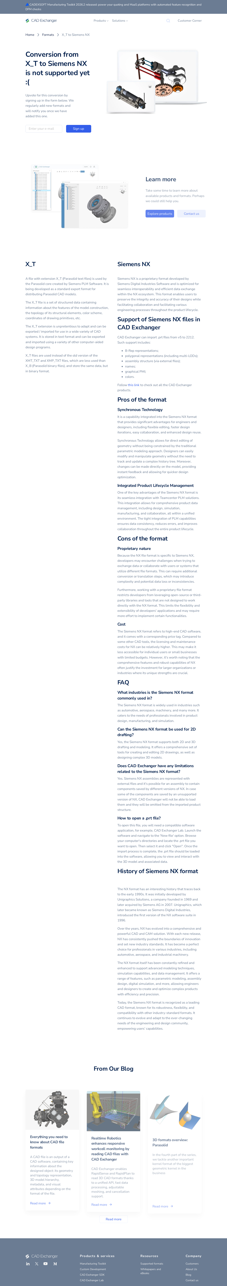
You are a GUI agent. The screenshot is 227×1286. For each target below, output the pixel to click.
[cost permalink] (127, 624)
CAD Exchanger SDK (92, 1275)
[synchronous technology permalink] (165, 410)
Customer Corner (190, 21)
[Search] (168, 20)
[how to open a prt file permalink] (163, 818)
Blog (188, 1275)
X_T (30, 264)
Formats (48, 35)
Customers (192, 1263)
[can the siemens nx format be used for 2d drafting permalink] (136, 735)
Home (29, 35)
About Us (191, 1269)
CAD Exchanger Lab (92, 1280)
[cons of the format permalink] (170, 539)
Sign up (78, 128)
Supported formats (151, 1263)
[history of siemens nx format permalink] (119, 879)
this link (133, 385)
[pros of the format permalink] (168, 400)
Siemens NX (133, 264)
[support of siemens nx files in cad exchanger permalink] (162, 328)
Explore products (173, 214)
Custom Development (93, 1269)
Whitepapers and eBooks (150, 1271)
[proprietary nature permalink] (153, 548)
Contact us (204, 214)
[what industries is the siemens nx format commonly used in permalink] (154, 698)
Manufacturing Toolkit (93, 1263)
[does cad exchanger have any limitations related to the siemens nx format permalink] (182, 771)
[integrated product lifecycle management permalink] (195, 485)
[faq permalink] (131, 683)
